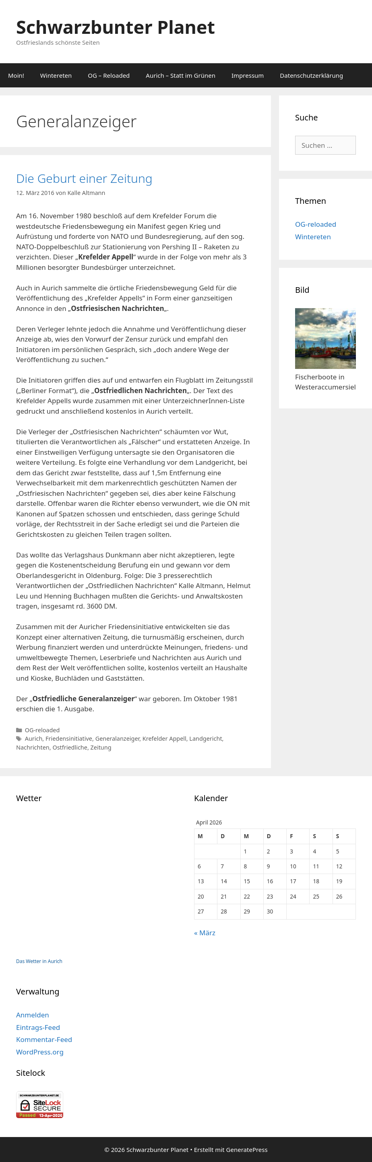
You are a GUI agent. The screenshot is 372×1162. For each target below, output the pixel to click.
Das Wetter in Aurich (39, 961)
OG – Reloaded (109, 75)
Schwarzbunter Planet (115, 26)
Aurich (34, 738)
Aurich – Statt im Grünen (180, 75)
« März (204, 932)
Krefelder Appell (164, 738)
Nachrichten (33, 747)
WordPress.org (40, 1051)
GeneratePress (247, 1149)
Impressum (247, 75)
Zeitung (101, 747)
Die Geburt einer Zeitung (84, 178)
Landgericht (205, 738)
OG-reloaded (42, 730)
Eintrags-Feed (38, 1027)
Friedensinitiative (68, 738)
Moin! (16, 75)
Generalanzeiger (117, 738)
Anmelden (32, 1014)
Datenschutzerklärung (311, 75)
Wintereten (56, 75)
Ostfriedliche (69, 747)
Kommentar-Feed (44, 1039)
